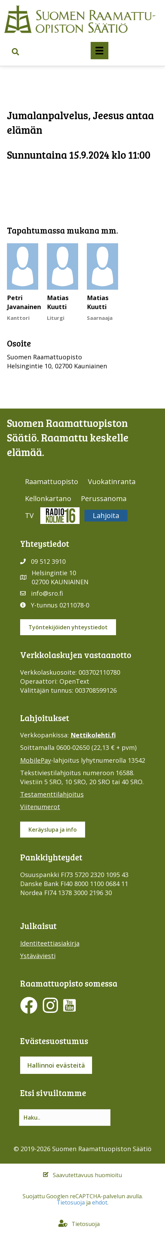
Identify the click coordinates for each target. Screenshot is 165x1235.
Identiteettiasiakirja (50, 943)
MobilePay (35, 760)
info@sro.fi (47, 593)
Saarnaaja (100, 317)
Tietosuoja (71, 1202)
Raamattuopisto (51, 481)
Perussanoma (103, 498)
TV (29, 515)
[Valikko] (99, 50)
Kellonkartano (48, 498)
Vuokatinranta (111, 481)
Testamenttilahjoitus (52, 794)
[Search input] (64, 1117)
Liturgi (55, 317)
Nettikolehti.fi (93, 735)
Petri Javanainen (24, 302)
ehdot (99, 1202)
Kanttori (18, 317)
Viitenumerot (40, 807)
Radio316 (60, 515)
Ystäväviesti (38, 956)
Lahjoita (106, 515)
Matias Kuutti (57, 302)
